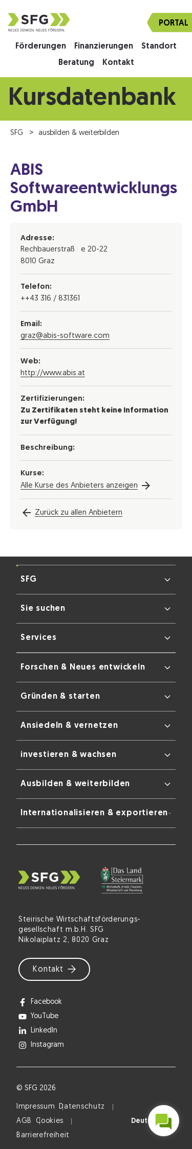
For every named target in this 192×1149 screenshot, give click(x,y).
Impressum (142, 1131)
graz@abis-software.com (65, 336)
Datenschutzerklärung (100, 1131)
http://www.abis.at (52, 373)
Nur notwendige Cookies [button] (96, 1081)
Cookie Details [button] (96, 1110)
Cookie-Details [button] (54, 1131)
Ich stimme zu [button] (96, 1051)
